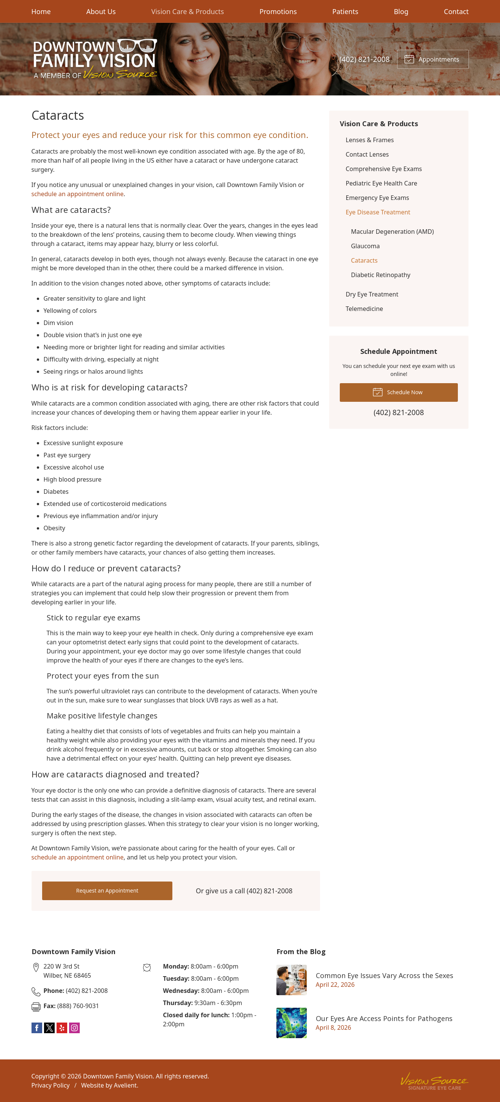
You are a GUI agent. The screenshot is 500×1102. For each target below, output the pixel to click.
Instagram (74, 1028)
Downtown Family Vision (118, 1076)
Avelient (125, 1085)
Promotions (278, 11)
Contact (456, 11)
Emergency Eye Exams (377, 197)
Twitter (49, 1028)
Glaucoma (365, 246)
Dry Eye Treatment (372, 294)
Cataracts (364, 260)
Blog (401, 11)
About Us (101, 11)
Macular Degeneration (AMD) (392, 231)
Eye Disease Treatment (378, 212)
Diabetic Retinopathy (380, 275)
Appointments (431, 58)
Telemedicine (364, 308)
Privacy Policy (51, 1085)
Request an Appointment (107, 890)
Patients (345, 11)
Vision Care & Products (187, 11)
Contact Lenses (367, 154)
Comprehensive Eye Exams (384, 169)
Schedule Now (397, 391)
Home (41, 11)
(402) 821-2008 (364, 59)
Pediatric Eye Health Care (381, 183)
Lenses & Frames (370, 140)
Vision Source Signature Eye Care (435, 1081)
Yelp (62, 1028)
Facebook (37, 1028)
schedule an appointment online (78, 194)
